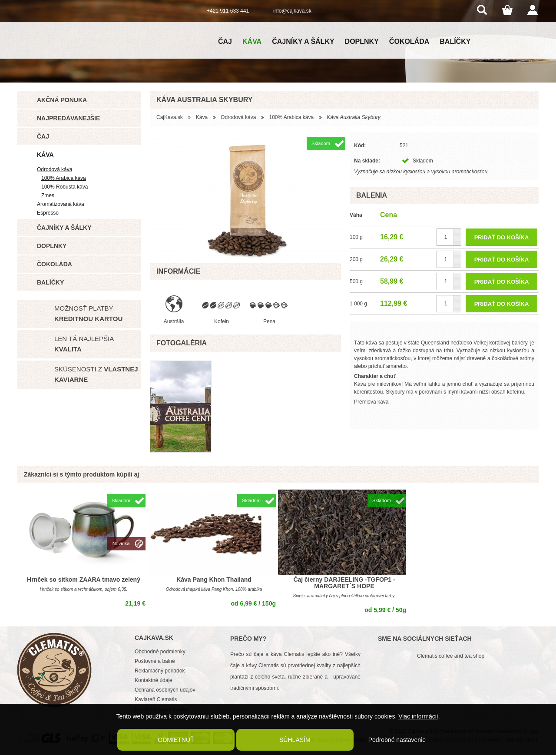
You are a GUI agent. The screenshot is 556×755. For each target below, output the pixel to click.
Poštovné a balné (155, 661)
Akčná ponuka (62, 99)
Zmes (47, 195)
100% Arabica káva (63, 178)
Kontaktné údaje (153, 680)
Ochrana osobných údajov (165, 690)
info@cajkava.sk (292, 11)
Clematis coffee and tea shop (450, 656)
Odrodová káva (54, 169)
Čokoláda (409, 41)
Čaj (225, 41)
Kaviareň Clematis (156, 699)
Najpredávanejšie (68, 118)
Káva (251, 41)
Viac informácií (418, 716)
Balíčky (455, 41)
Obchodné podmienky (160, 652)
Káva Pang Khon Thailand (214, 579)
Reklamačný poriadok (160, 671)
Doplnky (362, 41)
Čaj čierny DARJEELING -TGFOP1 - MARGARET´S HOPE (344, 582)
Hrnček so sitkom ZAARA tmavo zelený (83, 579)
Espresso (48, 212)
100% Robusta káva (64, 186)
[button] (457, 233)
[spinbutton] (449, 237)
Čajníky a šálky (303, 41)
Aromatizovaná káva (60, 204)
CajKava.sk (169, 117)
